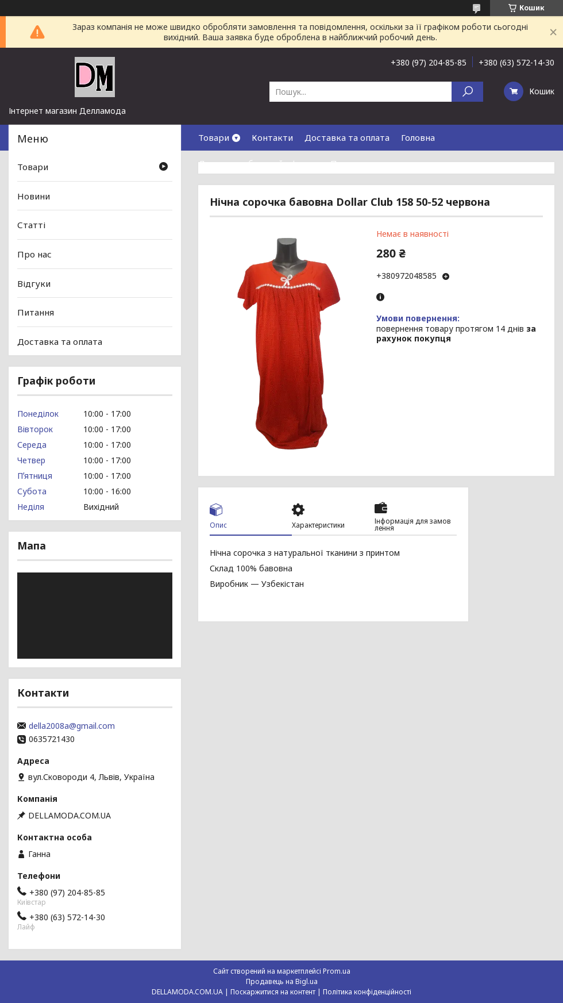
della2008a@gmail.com (72, 726)
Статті (31, 224)
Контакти (272, 137)
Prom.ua (336, 971)
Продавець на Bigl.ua (282, 981)
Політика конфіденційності (367, 992)
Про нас (347, 163)
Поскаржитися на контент (272, 992)
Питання (35, 312)
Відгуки (34, 283)
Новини (33, 196)
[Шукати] (467, 92)
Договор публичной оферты (258, 163)
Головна (418, 137)
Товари (213, 137)
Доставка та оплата (347, 137)
